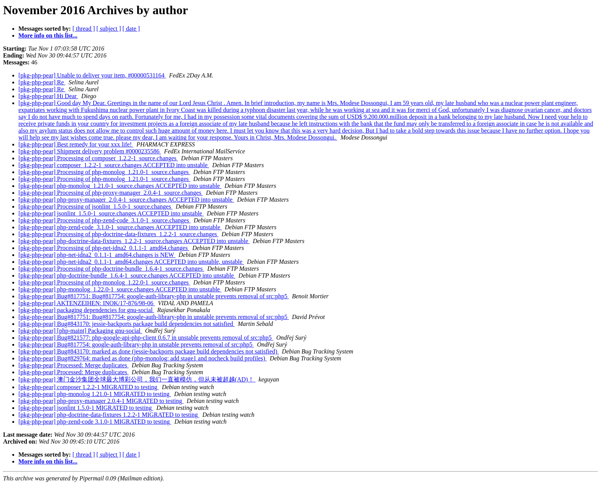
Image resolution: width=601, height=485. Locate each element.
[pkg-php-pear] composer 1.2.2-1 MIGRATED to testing (88, 387)
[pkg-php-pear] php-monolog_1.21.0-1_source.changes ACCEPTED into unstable (120, 185)
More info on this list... (47, 35)
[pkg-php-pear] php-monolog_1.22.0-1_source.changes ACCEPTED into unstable (120, 289)
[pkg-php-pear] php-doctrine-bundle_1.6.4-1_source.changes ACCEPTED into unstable (126, 275)
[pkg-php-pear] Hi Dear (48, 96)
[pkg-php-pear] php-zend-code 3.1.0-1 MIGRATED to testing (94, 421)
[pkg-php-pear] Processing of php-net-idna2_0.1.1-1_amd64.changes (103, 248)
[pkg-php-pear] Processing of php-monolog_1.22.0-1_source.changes (104, 282)
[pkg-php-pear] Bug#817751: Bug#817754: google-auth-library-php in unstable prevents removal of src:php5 (153, 296)
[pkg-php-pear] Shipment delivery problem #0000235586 (89, 151)
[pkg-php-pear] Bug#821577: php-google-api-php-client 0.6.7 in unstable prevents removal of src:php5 (145, 337)
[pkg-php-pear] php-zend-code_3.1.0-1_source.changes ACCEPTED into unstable (120, 227)
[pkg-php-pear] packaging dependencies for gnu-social (86, 310)
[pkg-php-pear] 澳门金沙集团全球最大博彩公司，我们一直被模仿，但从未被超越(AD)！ (137, 379)
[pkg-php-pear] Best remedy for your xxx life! (75, 144)
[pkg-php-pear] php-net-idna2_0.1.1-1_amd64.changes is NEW (97, 255)
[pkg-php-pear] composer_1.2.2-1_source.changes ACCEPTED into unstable (113, 165)
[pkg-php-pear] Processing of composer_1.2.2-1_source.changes (98, 158)
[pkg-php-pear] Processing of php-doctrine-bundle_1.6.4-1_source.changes (111, 268)
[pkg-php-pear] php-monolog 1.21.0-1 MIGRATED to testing (94, 394)
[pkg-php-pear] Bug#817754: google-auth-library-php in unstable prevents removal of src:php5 (136, 344)
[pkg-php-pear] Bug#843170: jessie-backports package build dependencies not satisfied (126, 324)
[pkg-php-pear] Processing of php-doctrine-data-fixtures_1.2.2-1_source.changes (118, 234)
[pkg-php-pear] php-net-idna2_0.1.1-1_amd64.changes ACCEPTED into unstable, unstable (131, 261)
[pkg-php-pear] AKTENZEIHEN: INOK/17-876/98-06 (86, 303)
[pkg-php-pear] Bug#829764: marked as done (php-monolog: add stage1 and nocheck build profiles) (142, 358)
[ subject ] (109, 28)
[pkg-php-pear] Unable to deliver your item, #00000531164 (92, 75)
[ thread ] (83, 28)
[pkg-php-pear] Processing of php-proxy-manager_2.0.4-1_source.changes (110, 192)
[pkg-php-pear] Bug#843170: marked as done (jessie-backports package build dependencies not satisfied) (148, 351)
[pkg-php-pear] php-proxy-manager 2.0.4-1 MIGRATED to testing (101, 401)
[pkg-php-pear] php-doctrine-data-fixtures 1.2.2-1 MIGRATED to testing (108, 414)
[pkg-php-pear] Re (42, 82)
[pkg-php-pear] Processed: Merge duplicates (73, 365)
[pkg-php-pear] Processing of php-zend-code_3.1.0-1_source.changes (104, 220)
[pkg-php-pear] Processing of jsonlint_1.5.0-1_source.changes (95, 206)
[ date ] (131, 28)
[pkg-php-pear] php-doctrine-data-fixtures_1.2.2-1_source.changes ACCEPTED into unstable (134, 241)
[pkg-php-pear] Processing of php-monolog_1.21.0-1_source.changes (104, 172)
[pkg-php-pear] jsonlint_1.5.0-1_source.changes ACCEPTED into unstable (111, 213)
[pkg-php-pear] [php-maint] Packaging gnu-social (80, 330)
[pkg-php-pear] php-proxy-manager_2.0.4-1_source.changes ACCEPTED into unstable (126, 199)
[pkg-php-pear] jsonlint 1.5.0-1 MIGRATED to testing (85, 407)
